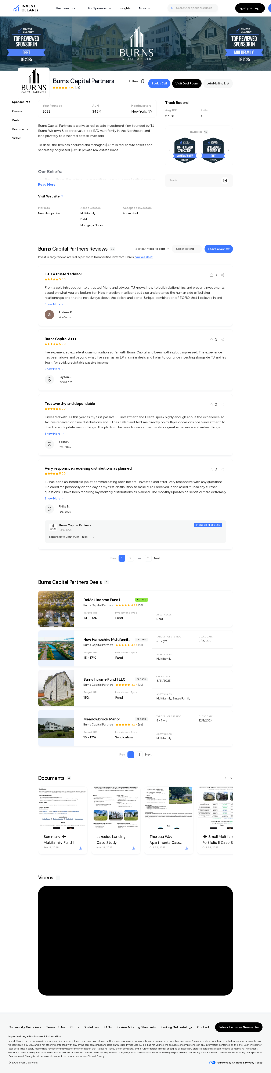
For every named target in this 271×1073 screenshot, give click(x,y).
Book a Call (159, 84)
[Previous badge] (169, 151)
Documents (20, 130)
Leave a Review (219, 250)
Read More (46, 186)
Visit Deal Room (187, 84)
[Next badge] (228, 151)
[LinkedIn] (225, 182)
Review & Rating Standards (136, 1027)
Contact (203, 1027)
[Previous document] (225, 779)
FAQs (108, 1027)
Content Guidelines (84, 1027)
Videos (17, 139)
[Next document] (231, 779)
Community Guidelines (24, 1027)
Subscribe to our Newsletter (238, 1027)
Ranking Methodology (176, 1027)
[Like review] (213, 276)
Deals (15, 122)
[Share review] (222, 276)
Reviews (17, 113)
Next (157, 559)
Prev (113, 559)
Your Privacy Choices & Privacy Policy (236, 1062)
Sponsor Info (21, 103)
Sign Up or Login (250, 8)
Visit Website (51, 198)
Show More (54, 306)
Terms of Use (55, 1027)
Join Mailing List (218, 84)
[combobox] (192, 8)
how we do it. (143, 258)
